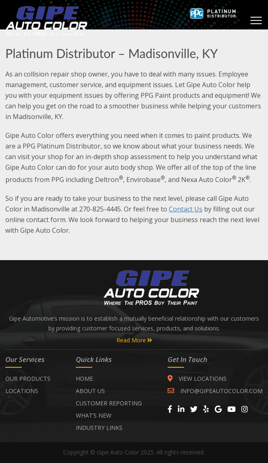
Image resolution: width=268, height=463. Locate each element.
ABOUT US (90, 391)
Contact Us (185, 209)
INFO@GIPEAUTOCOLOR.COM (215, 391)
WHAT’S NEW (93, 415)
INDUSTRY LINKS (99, 428)
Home (84, 378)
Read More (134, 340)
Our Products (27, 378)
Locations (21, 391)
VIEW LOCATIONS (197, 378)
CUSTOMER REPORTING (109, 403)
